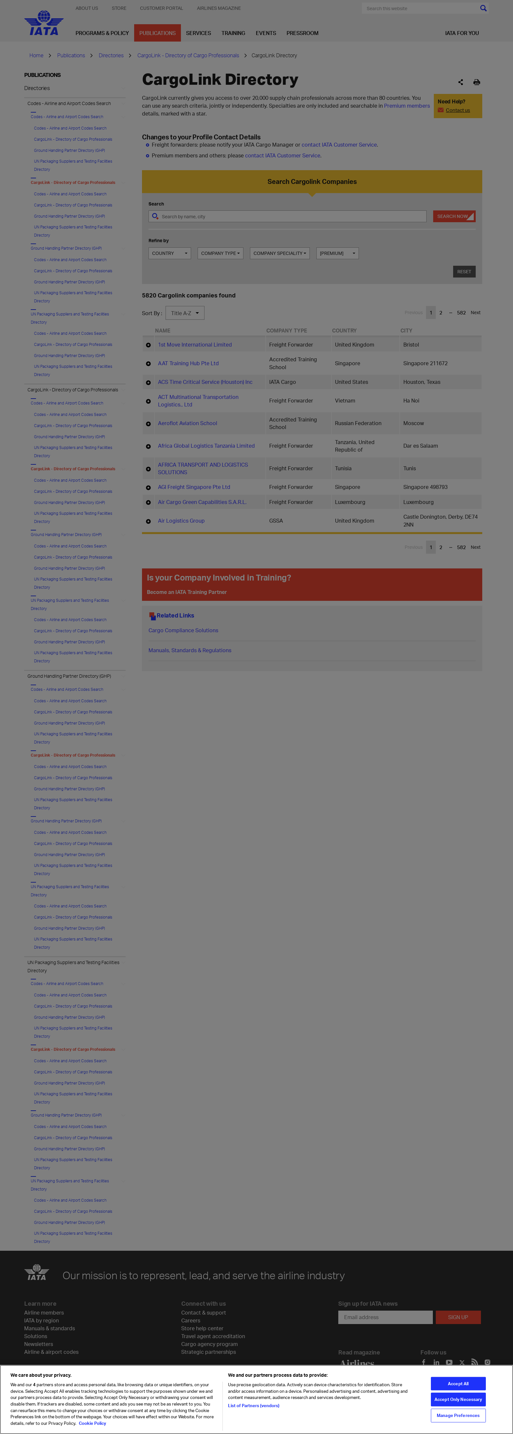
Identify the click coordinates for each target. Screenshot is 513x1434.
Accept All (458, 1396)
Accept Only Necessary (458, 1412)
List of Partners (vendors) (253, 1418)
